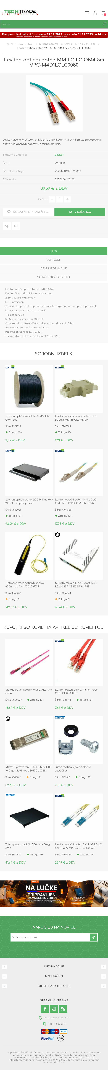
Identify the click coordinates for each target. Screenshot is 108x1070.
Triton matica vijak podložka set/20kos (73, 769)
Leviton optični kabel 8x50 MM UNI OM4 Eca (27, 418)
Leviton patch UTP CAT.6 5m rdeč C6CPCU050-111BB (76, 691)
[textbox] (50, 24)
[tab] (53, 251)
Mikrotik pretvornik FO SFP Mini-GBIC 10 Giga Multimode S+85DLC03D (28, 769)
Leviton (59, 155)
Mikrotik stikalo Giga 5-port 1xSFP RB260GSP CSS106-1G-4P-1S (76, 585)
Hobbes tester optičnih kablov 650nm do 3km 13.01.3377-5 (24, 585)
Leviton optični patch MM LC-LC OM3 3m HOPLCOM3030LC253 (75, 501)
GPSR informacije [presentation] (54, 268)
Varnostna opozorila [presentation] (53, 277)
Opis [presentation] (54, 251)
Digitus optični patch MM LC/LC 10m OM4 (28, 691)
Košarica (103, 13)
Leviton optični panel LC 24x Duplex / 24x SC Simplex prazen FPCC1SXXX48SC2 (29, 503)
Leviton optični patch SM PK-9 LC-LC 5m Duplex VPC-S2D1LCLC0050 (78, 846)
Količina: (42, 199)
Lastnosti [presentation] (53, 260)
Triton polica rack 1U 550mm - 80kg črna (27, 846)
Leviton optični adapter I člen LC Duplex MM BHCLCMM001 (76, 418)
